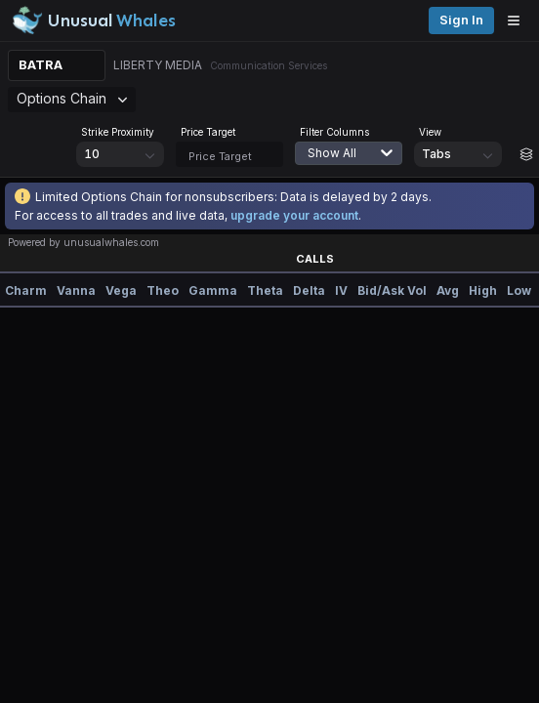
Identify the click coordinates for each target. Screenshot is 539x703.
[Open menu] (518, 20)
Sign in (461, 20)
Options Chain (72, 98)
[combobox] (358, 165)
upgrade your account (294, 215)
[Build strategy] (526, 154)
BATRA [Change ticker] (40, 65)
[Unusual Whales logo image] (94, 20)
